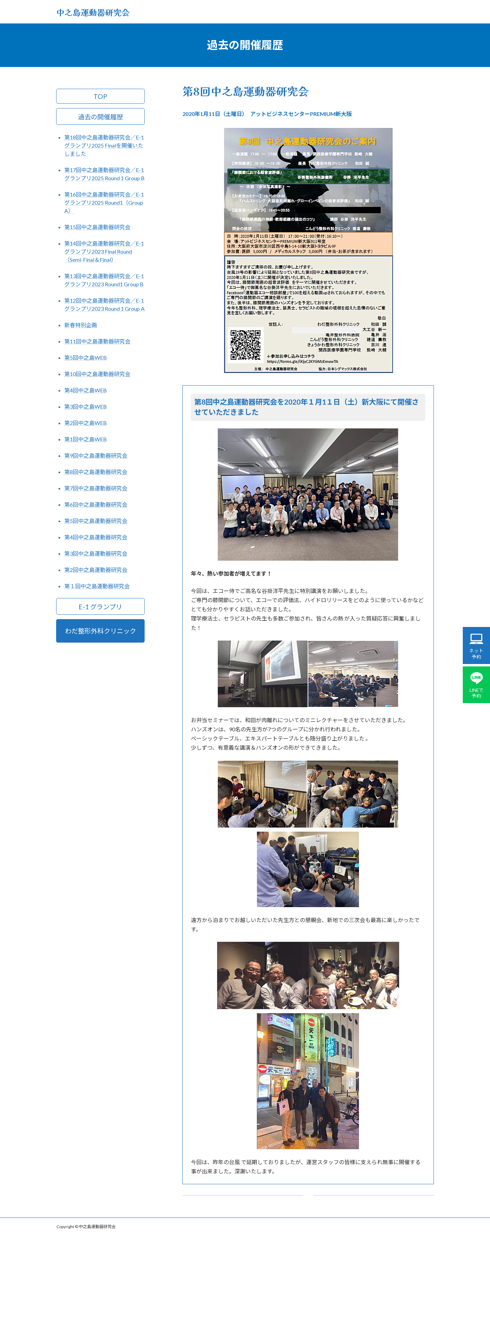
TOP (100, 96)
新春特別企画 (80, 325)
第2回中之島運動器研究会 (95, 569)
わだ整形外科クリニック (100, 631)
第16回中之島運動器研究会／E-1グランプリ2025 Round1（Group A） (104, 202)
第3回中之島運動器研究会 (95, 553)
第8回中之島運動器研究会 (95, 472)
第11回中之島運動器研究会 (97, 341)
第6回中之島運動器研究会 (95, 504)
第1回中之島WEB (85, 439)
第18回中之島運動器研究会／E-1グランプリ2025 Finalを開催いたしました (104, 145)
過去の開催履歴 (100, 116)
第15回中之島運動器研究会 (97, 227)
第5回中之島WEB (85, 357)
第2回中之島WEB (85, 423)
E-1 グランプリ (100, 606)
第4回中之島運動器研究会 (95, 537)
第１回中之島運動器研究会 (97, 586)
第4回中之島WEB (85, 390)
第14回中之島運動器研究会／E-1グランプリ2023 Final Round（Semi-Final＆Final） (104, 251)
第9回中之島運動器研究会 (95, 455)
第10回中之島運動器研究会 (97, 374)
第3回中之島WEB (85, 406)
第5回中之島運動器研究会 (95, 520)
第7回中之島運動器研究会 (95, 488)
